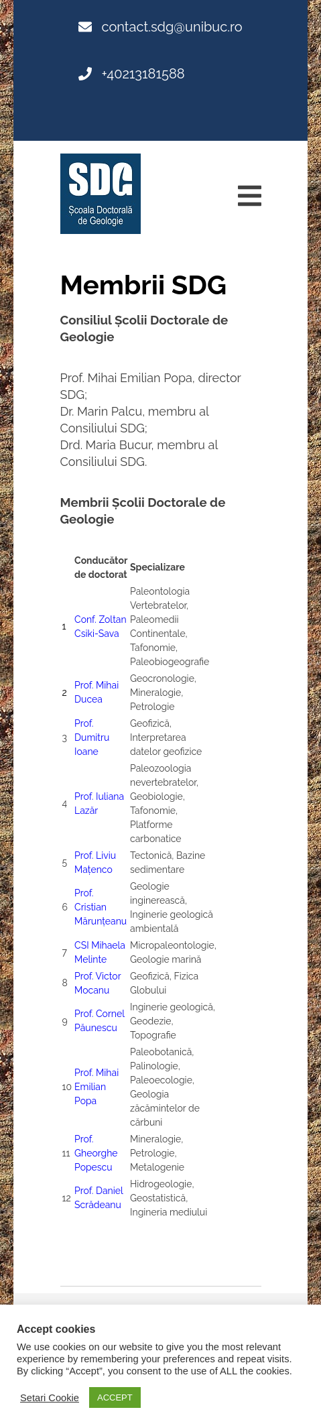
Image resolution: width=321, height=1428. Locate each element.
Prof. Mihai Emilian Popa (96, 1086)
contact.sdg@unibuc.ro (160, 27)
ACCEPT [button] (115, 1397)
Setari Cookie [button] (49, 1397)
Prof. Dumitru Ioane (91, 737)
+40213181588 (131, 74)
